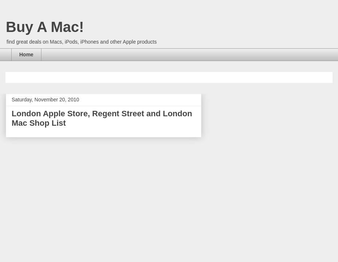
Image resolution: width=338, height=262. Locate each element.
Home (26, 54)
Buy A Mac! (45, 27)
